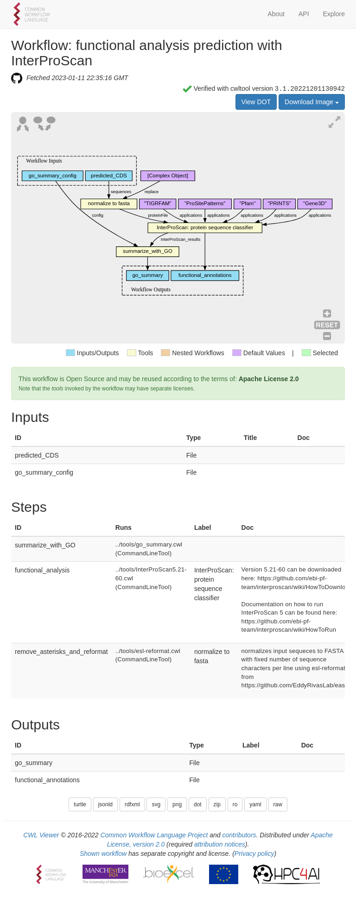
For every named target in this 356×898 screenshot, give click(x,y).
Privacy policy (254, 853)
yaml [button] (255, 804)
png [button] (177, 804)
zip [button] (217, 804)
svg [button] (156, 804)
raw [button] (277, 804)
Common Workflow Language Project (154, 835)
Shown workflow (103, 853)
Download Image (312, 102)
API (304, 14)
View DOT (256, 102)
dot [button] (198, 804)
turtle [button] (80, 804)
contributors (239, 835)
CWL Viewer (41, 835)
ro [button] (235, 804)
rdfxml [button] (132, 804)
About (276, 14)
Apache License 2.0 (269, 379)
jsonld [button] (105, 804)
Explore (334, 14)
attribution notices (219, 844)
